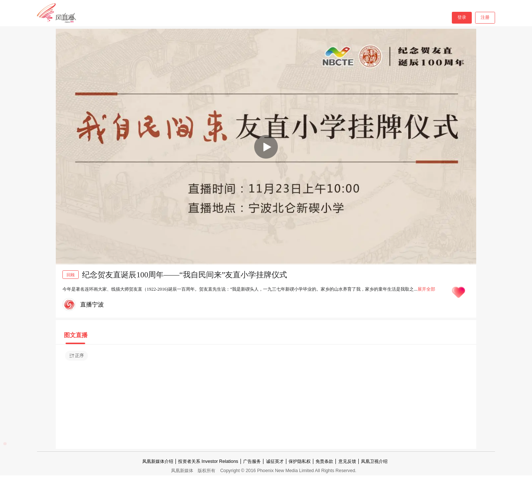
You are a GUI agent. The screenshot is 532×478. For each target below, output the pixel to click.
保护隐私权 (300, 461)
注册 (485, 17)
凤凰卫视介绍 (374, 461)
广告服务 (252, 461)
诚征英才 (275, 461)
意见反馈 (347, 461)
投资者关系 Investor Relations (208, 461)
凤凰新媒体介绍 (157, 461)
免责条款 (324, 461)
